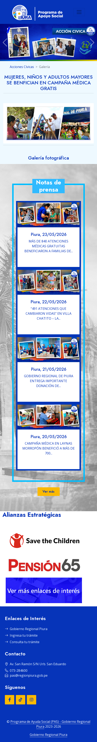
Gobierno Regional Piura (26, 629)
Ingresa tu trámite (21, 635)
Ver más (48, 491)
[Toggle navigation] (79, 12)
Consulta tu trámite (22, 642)
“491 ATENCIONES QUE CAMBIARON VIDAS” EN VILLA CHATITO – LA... (48, 313)
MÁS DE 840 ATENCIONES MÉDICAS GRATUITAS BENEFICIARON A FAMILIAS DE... (48, 246)
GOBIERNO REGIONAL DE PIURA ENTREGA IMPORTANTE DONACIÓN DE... (48, 381)
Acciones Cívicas (22, 67)
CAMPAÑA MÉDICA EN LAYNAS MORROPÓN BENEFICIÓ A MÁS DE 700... (48, 448)
